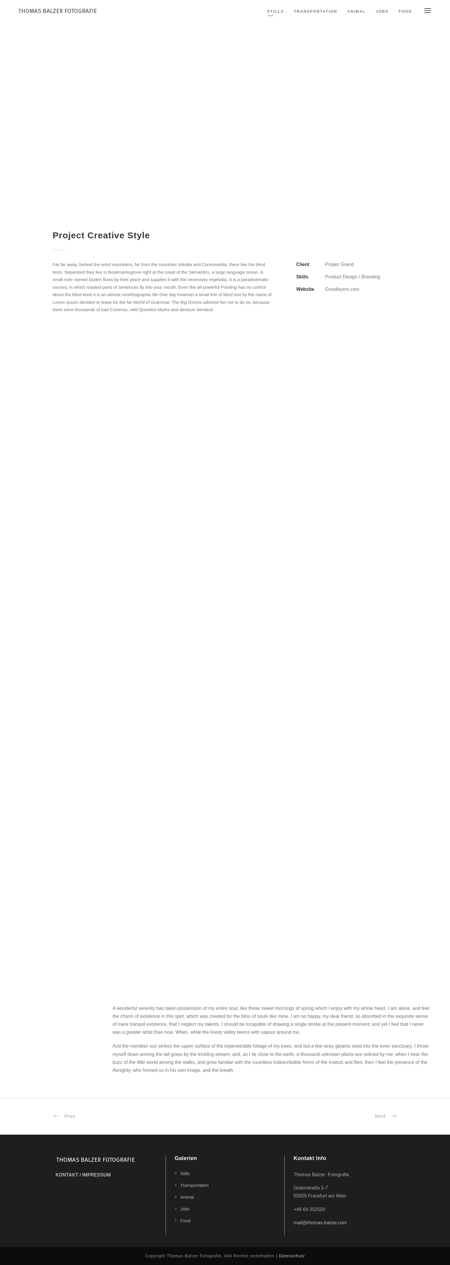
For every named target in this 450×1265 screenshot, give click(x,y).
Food (405, 11)
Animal (356, 11)
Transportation (315, 11)
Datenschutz (292, 1255)
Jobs (382, 11)
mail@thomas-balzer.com (320, 1222)
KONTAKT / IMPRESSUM (83, 1174)
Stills (275, 11)
